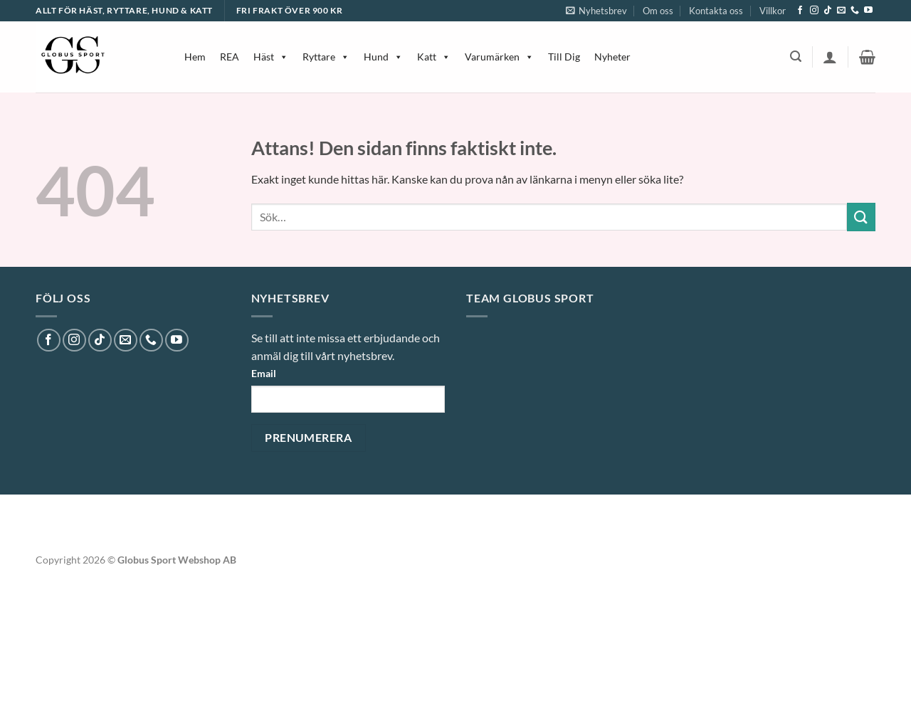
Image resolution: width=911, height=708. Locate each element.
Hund (383, 57)
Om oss (658, 10)
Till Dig (564, 57)
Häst (270, 57)
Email (263, 373)
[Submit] (861, 217)
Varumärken (499, 57)
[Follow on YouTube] (868, 11)
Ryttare (325, 57)
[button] (596, 10)
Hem (195, 57)
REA (229, 57)
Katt (434, 57)
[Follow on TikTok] (827, 11)
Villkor (772, 10)
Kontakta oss (716, 10)
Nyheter (612, 57)
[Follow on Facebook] (800, 11)
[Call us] (855, 11)
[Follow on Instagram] (814, 11)
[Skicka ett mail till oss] (841, 11)
